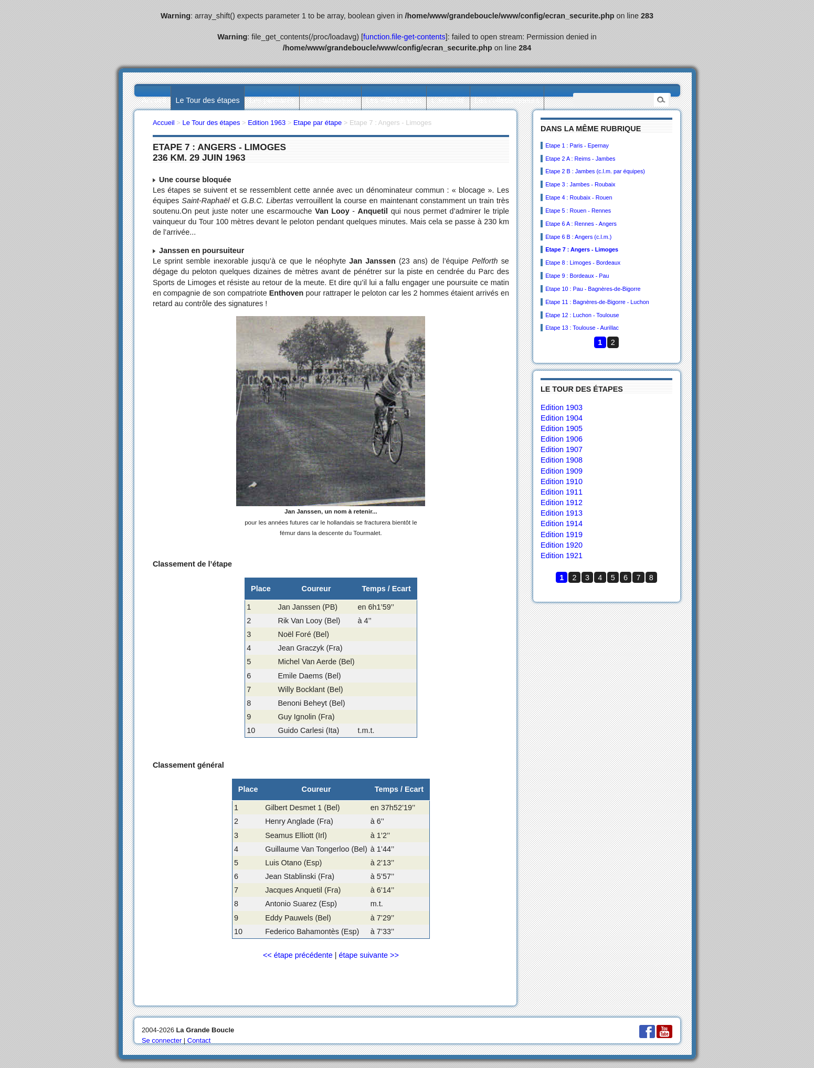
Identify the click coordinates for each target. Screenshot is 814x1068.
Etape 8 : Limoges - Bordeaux (582, 262)
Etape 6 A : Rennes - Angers (581, 224)
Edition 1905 (562, 428)
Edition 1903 (562, 407)
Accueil (154, 100)
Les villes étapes (393, 100)
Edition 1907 (562, 449)
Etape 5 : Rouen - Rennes (578, 210)
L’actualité (448, 100)
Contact (199, 1040)
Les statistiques (330, 100)
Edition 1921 (562, 555)
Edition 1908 (562, 460)
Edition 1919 (562, 534)
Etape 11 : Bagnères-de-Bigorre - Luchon (597, 302)
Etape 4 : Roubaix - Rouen (578, 197)
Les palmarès (271, 100)
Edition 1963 (267, 123)
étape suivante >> (368, 955)
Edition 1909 (562, 471)
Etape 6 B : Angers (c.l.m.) (578, 237)
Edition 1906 (562, 439)
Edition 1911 (562, 492)
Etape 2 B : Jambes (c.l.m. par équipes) (595, 171)
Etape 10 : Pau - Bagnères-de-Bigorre (592, 289)
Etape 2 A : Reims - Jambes (580, 158)
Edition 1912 (562, 502)
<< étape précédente (298, 955)
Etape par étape (317, 123)
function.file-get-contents (404, 37)
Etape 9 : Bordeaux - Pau (577, 276)
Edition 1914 (562, 523)
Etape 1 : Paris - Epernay (577, 145)
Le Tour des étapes (208, 100)
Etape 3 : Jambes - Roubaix (580, 184)
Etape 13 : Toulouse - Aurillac (582, 327)
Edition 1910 (562, 481)
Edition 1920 (562, 545)
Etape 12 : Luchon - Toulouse (582, 315)
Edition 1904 (562, 418)
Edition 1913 (562, 513)
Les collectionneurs (506, 100)
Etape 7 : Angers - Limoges (581, 249)
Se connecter (162, 1040)
